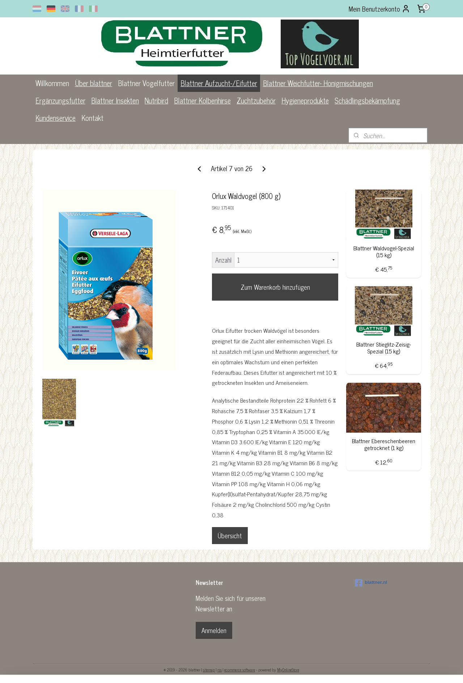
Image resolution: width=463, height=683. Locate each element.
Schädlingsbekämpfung (367, 100)
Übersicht (230, 535)
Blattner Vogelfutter (146, 83)
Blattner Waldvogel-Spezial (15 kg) (383, 251)
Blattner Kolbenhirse (202, 100)
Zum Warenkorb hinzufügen (275, 286)
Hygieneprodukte (305, 100)
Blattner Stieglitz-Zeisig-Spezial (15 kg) (383, 348)
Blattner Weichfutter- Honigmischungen (318, 83)
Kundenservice (55, 118)
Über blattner (93, 83)
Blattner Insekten (115, 100)
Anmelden (213, 630)
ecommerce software (239, 669)
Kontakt (92, 118)
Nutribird (156, 100)
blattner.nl (371, 582)
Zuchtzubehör (256, 100)
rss (219, 669)
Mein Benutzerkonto (379, 8)
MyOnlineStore (288, 669)
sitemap (209, 669)
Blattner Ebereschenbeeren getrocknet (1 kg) (383, 444)
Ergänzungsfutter (60, 100)
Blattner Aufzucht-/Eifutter (218, 83)
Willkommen (52, 83)
